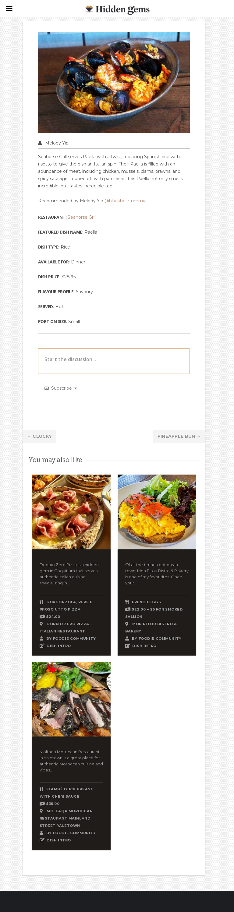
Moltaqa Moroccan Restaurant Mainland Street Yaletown (66, 818)
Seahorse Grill (82, 217)
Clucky (39, 436)
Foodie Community (74, 638)
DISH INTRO (59, 646)
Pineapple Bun (179, 436)
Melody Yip (57, 143)
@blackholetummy (125, 201)
